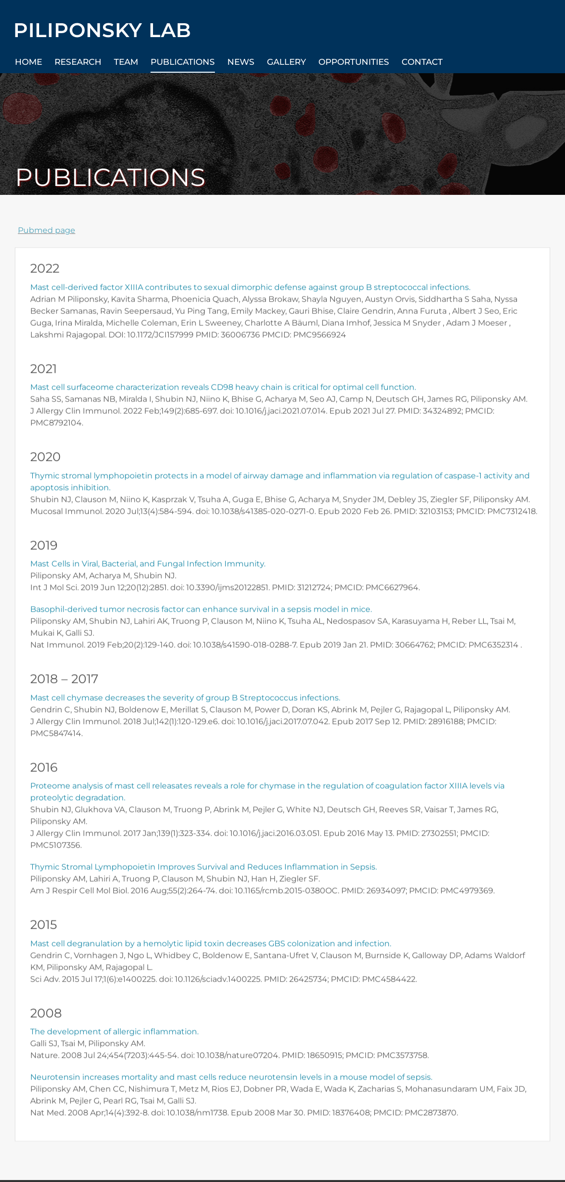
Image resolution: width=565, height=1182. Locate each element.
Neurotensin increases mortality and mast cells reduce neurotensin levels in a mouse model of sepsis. (231, 1078)
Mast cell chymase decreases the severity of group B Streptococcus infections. (185, 698)
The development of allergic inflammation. (114, 1032)
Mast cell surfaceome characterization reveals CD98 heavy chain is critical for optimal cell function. (223, 388)
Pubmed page (47, 230)
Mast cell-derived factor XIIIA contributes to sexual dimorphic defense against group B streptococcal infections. (250, 287)
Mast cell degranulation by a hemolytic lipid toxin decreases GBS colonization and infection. (210, 944)
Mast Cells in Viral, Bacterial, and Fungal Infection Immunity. (147, 564)
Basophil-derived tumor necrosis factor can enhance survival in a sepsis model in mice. (201, 610)
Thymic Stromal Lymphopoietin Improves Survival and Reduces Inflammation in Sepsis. (203, 867)
